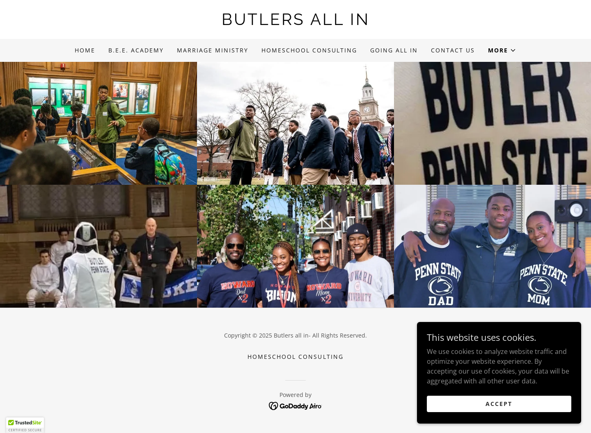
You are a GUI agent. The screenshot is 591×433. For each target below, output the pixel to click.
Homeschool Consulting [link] (309, 50)
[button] (502, 50)
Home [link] (85, 50)
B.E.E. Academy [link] (136, 50)
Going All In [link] (394, 50)
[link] (295, 22)
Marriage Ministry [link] (212, 50)
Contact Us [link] (453, 50)
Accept (499, 404)
